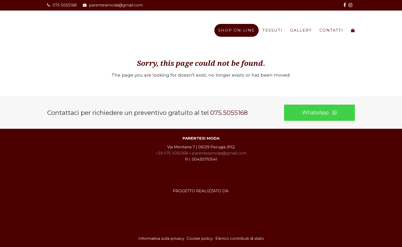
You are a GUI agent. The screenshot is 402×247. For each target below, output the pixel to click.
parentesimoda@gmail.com (116, 5)
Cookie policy (200, 238)
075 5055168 (65, 5)
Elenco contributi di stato (239, 238)
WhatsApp (319, 112)
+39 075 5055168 (172, 153)
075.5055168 (229, 112)
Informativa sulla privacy (161, 238)
